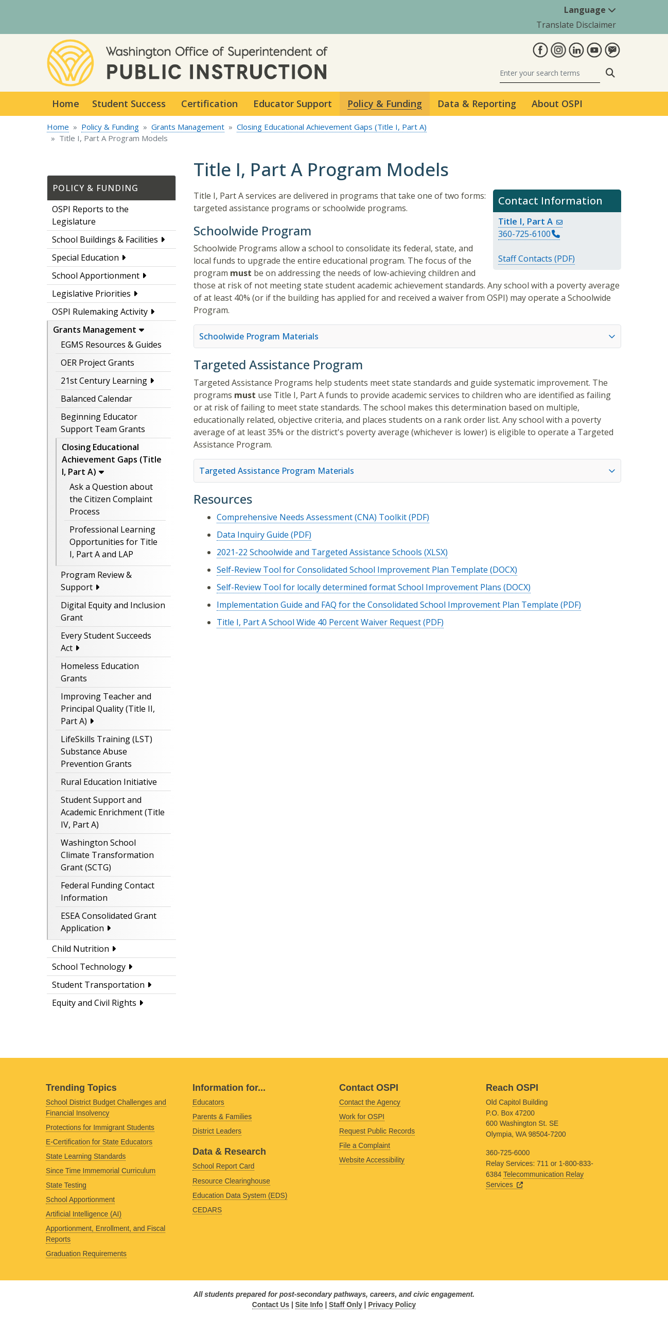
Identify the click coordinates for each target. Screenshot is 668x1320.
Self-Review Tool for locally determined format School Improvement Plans (359, 587)
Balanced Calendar (96, 398)
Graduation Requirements (86, 1254)
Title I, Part (530, 221)
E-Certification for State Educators (99, 1142)
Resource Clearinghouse (231, 1181)
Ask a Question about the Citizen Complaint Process (111, 499)
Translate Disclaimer (576, 24)
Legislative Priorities (91, 293)
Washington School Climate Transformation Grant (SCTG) (107, 855)
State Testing (66, 1185)
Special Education (85, 257)
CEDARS (207, 1210)
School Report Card (223, 1166)
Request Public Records (377, 1131)
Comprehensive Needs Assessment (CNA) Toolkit (312, 517)
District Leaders (216, 1131)
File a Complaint (364, 1146)
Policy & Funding (110, 127)
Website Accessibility (372, 1160)
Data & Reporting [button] (476, 103)
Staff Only (345, 1305)
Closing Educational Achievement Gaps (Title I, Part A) (332, 127)
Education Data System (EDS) (239, 1195)
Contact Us (270, 1305)
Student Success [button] (129, 103)
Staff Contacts (525, 258)
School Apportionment (95, 275)
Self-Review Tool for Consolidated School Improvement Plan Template (352, 569)
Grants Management (187, 127)
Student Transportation (98, 984)
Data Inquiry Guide (253, 534)
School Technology (89, 966)
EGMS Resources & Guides (111, 344)
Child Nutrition (80, 948)
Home (65, 103)
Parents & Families (222, 1117)
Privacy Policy (392, 1305)
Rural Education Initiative (109, 781)
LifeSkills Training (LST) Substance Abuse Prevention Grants (106, 751)
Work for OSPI (361, 1117)
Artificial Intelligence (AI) (83, 1214)
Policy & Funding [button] (384, 103)
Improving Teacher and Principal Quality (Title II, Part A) (108, 709)
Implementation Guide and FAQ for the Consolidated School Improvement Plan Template (387, 604)
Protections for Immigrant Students (100, 1128)
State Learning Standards (86, 1156)
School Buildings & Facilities (105, 239)
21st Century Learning (104, 380)
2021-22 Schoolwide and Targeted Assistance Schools (319, 552)
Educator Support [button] (292, 103)
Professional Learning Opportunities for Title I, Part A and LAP (113, 542)
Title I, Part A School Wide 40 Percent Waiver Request (319, 622)
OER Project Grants (97, 362)
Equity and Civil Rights (94, 1002)
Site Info (309, 1305)
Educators (208, 1102)
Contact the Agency (369, 1102)
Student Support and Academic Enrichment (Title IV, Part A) (113, 812)
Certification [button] (209, 103)
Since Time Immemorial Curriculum (100, 1171)
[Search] (550, 73)
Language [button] (590, 9)
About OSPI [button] (557, 103)
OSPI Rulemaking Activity (100, 311)
